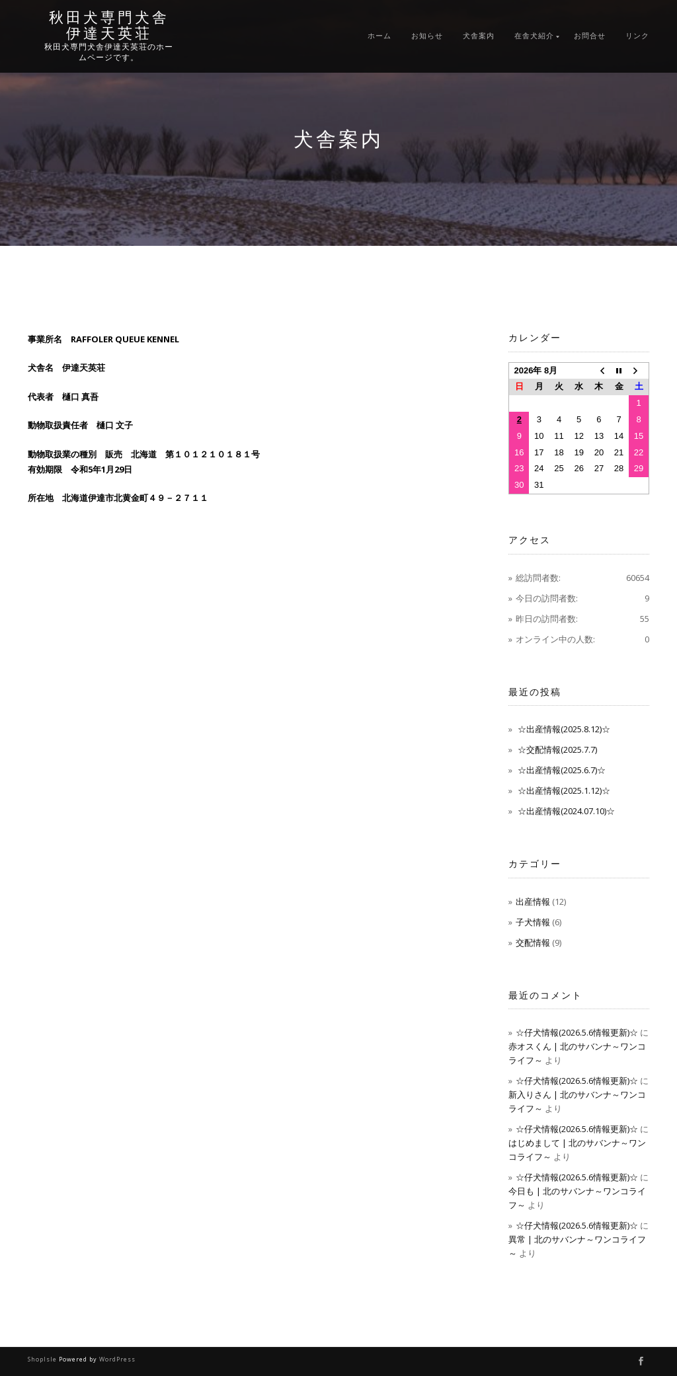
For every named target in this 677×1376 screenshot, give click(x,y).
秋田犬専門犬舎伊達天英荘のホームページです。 (108, 52)
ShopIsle (43, 1359)
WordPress (117, 1359)
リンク (637, 36)
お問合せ (590, 36)
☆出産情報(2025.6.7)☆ (562, 770)
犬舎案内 (479, 36)
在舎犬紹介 (534, 36)
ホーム (379, 36)
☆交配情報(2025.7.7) (557, 749)
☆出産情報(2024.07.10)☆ (566, 811)
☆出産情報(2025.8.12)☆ (564, 729)
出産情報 (533, 901)
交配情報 (533, 942)
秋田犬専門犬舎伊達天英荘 (109, 26)
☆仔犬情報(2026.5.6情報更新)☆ (577, 1032)
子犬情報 (533, 922)
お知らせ (427, 36)
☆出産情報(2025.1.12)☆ (564, 790)
